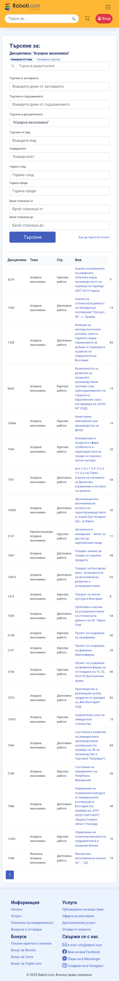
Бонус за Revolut (23, 950)
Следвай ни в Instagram (82, 966)
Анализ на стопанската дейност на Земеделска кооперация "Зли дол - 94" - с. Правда (90, 307)
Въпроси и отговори (26, 929)
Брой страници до (21, 217)
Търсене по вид (19, 132)
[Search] (42, 18)
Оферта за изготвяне (78, 916)
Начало (16, 909)
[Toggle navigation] (107, 7)
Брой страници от (21, 201)
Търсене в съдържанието (26, 96)
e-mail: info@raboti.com (82, 945)
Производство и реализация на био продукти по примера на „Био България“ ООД (90, 697)
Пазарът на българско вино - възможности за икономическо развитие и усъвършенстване (90, 577)
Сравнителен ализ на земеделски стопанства (90, 719)
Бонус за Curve (22, 957)
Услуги (16, 916)
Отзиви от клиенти (76, 929)
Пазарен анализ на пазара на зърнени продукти (88, 555)
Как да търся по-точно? (94, 237)
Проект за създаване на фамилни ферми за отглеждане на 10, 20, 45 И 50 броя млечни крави (90, 671)
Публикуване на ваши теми (83, 909)
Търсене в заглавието (24, 78)
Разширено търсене (48, 59)
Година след (17, 166)
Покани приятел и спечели (31, 943)
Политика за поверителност (32, 923)
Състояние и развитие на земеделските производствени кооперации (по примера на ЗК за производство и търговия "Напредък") (90, 745)
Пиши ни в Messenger (81, 959)
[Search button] (74, 18)
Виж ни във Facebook (81, 952)
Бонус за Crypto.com (26, 963)
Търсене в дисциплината (26, 114)
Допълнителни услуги (78, 923)
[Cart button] (87, 17)
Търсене (33, 237)
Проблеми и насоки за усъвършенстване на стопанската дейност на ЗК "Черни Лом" (90, 615)
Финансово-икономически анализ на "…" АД (90, 858)
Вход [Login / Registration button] (104, 18)
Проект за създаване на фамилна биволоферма (90, 650)
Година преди (18, 183)
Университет (17, 148)
